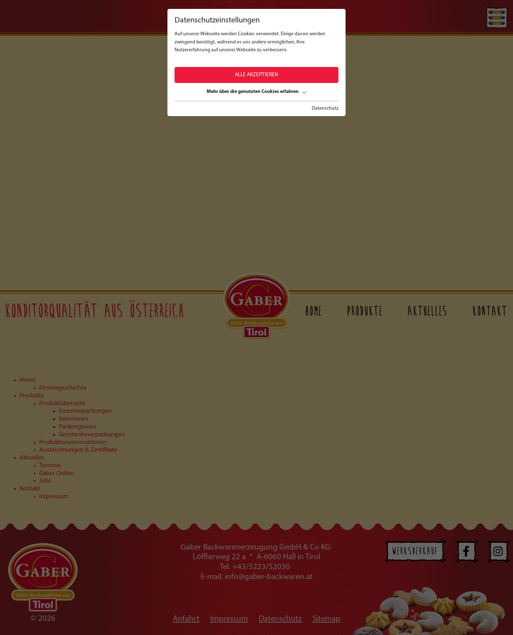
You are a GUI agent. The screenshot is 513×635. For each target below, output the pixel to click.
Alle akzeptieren (256, 75)
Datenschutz (325, 108)
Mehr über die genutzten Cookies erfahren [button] (256, 91)
